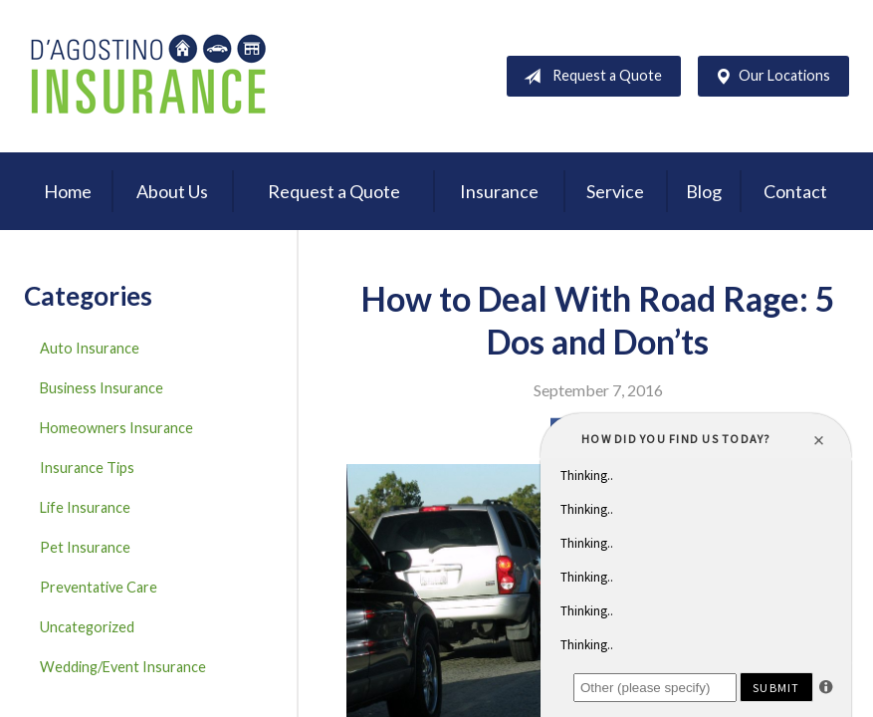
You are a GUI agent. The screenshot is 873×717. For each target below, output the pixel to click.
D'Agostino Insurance (148, 76)
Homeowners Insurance (116, 427)
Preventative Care (98, 587)
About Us (172, 191)
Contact (795, 191)
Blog (704, 191)
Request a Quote (589, 77)
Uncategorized (87, 626)
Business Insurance (101, 387)
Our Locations (768, 77)
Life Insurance (85, 507)
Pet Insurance (85, 547)
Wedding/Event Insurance (123, 666)
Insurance (499, 191)
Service (615, 191)
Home (68, 191)
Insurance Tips (87, 467)
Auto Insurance (89, 348)
